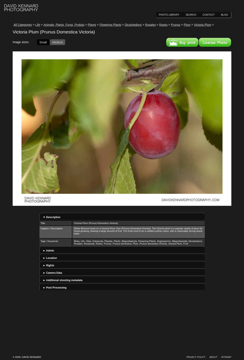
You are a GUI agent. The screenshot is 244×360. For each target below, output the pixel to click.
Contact (209, 14)
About (213, 357)
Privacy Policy (196, 357)
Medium (57, 42)
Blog (224, 14)
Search (191, 14)
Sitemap (226, 357)
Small (43, 42)
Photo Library (169, 14)
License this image (215, 42)
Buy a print (182, 42)
